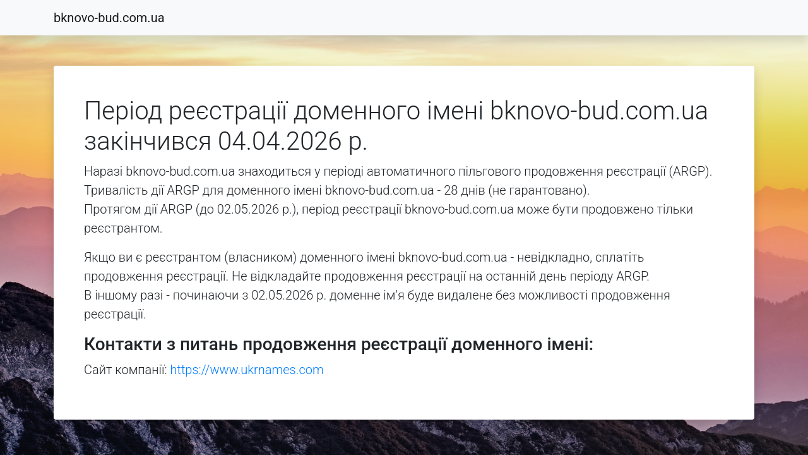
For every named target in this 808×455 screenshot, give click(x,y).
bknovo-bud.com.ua (109, 17)
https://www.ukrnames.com (247, 369)
